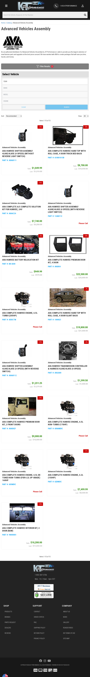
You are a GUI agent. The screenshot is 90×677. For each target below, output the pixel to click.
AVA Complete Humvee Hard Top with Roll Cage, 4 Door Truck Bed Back (67, 152)
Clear (23, 107)
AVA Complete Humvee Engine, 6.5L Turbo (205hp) (20, 314)
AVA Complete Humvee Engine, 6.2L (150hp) (65, 476)
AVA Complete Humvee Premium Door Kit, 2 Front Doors (21, 423)
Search (66, 107)
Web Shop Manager (63, 665)
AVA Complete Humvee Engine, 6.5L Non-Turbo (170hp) (65, 423)
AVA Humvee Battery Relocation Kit (20, 259)
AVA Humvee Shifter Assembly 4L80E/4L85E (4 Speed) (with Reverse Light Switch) (66, 209)
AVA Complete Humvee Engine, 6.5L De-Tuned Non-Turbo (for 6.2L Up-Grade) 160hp (21, 478)
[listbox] (45, 95)
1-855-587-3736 (41, 575)
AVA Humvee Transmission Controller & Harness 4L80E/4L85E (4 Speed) (67, 367)
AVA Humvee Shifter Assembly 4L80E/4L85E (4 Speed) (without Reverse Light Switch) (18, 154)
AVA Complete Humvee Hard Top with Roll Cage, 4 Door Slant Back (67, 314)
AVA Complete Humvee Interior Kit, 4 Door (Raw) (21, 529)
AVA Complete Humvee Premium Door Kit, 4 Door (66, 261)
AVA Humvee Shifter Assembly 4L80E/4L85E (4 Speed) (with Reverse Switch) (20, 369)
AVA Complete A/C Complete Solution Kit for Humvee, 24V (21, 208)
